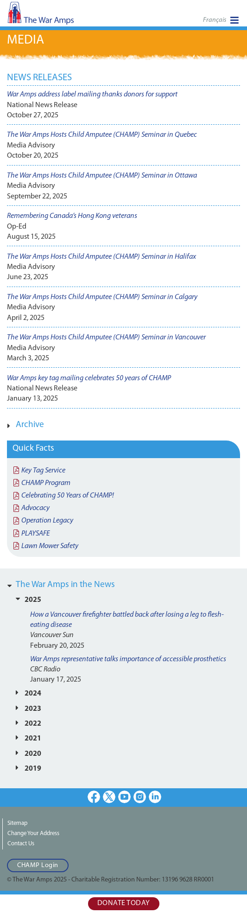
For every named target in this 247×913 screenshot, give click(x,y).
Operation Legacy (47, 520)
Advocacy (35, 508)
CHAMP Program (45, 483)
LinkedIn (155, 797)
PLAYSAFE (35, 533)
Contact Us (20, 844)
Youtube (124, 797)
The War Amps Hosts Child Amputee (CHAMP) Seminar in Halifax (101, 257)
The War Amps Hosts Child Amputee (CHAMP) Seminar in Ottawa (102, 175)
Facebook (94, 797)
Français (214, 20)
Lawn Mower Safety (49, 546)
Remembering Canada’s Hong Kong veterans (72, 216)
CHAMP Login (37, 865)
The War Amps (55, 16)
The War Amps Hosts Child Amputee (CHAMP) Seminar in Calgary (102, 297)
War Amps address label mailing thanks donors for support (92, 94)
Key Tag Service (43, 470)
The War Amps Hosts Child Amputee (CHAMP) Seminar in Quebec (102, 135)
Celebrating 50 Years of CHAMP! (67, 495)
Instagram (139, 797)
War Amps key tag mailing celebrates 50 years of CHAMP (89, 378)
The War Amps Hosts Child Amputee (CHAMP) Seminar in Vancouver (106, 337)
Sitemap (17, 823)
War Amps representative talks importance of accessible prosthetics (128, 659)
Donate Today (123, 903)
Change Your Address (33, 833)
